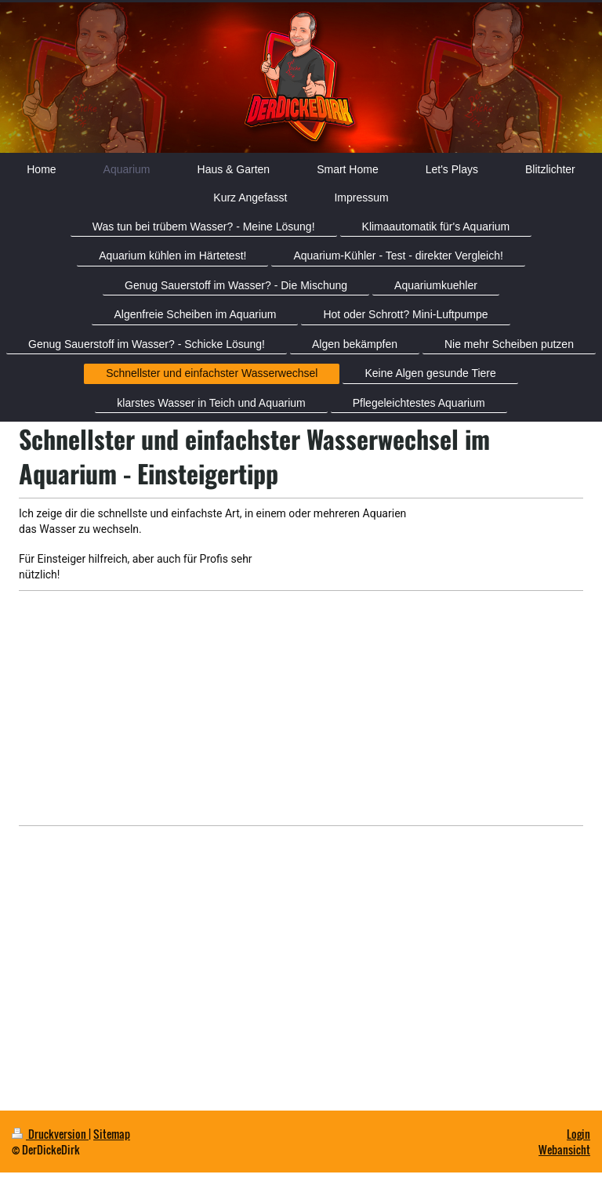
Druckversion (50, 1133)
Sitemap (111, 1133)
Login (578, 1133)
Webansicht (564, 1149)
